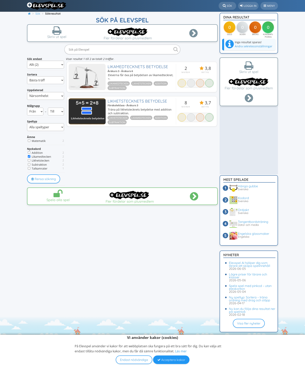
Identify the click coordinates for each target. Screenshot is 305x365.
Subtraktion (39, 164)
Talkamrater (39, 168)
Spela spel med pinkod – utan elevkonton (250, 287)
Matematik (39, 141)
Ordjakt (243, 210)
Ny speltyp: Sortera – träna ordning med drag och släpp (249, 298)
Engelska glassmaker (253, 234)
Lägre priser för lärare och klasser (248, 275)
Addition (37, 153)
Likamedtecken (41, 156)
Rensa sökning (43, 179)
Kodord (243, 198)
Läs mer (181, 351)
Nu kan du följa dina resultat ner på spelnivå (252, 310)
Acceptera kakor (171, 360)
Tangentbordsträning (253, 222)
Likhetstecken (40, 160)
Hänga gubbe (248, 186)
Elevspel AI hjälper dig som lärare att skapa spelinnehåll (249, 264)
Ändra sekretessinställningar (253, 46)
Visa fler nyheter (248, 323)
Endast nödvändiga (134, 360)
